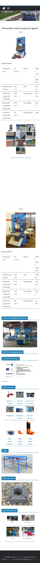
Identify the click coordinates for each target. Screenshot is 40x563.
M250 (12, 522)
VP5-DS (12, 538)
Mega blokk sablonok (10, 441)
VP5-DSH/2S (27, 522)
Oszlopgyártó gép (28, 538)
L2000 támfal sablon (30, 441)
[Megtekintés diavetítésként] (20, 157)
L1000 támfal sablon (20, 441)
